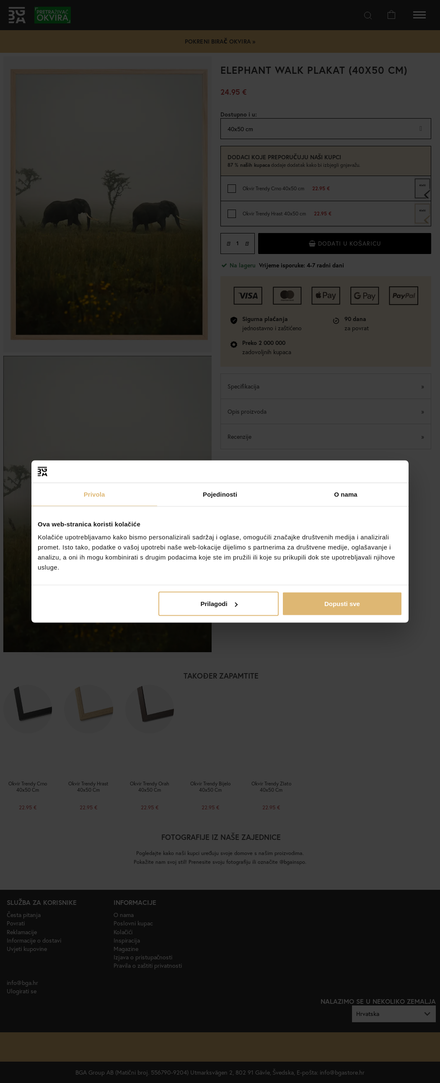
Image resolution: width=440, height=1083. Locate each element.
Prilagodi (219, 603)
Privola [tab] (94, 493)
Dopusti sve (342, 603)
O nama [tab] (345, 493)
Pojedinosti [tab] (220, 493)
